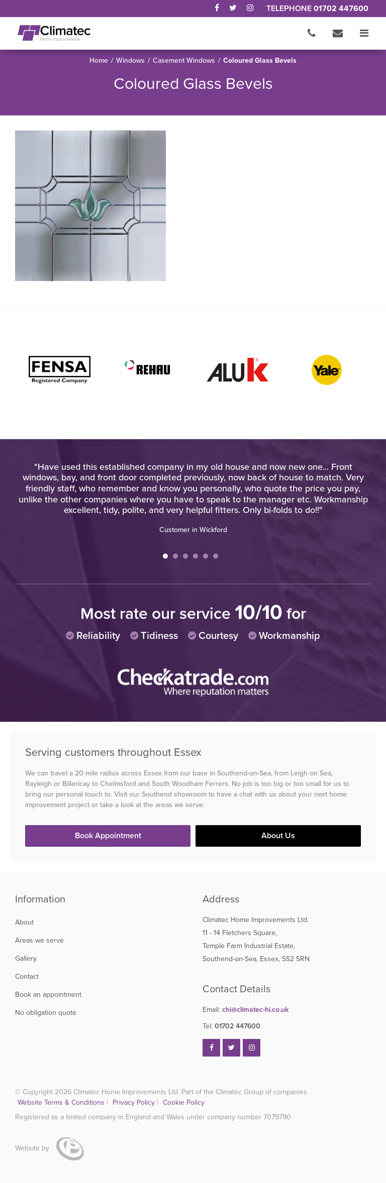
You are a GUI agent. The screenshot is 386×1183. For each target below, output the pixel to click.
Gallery (26, 958)
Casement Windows (184, 60)
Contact (27, 976)
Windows (130, 60)
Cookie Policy (184, 1102)
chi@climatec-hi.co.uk (245, 1009)
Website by (49, 1148)
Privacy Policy (135, 1102)
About (24, 922)
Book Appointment (108, 836)
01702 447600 (341, 9)
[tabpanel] (193, 498)
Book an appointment (48, 994)
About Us (278, 836)
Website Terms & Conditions (61, 1102)
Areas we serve (39, 940)
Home (98, 60)
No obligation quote (45, 1012)
